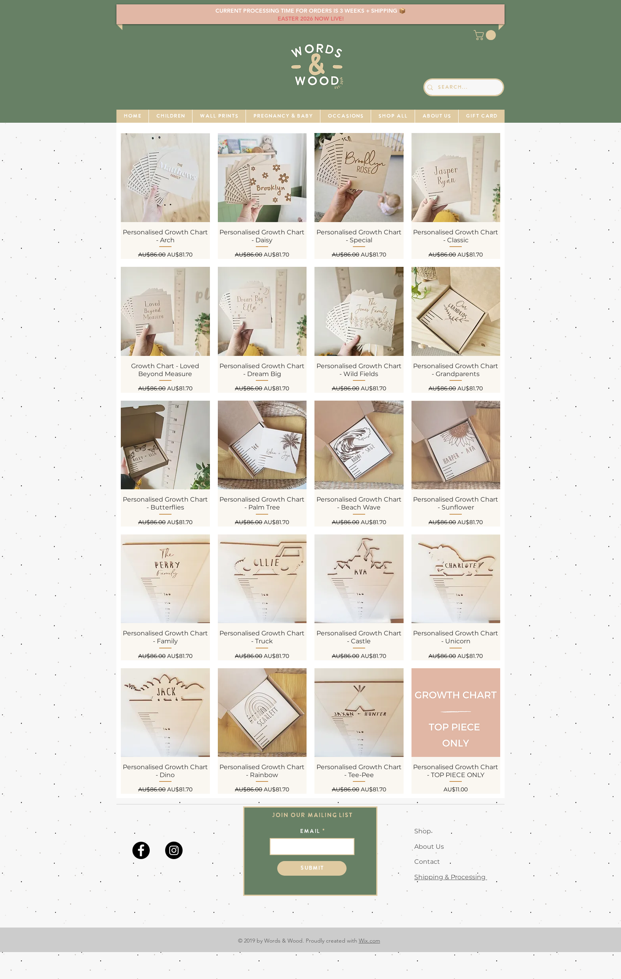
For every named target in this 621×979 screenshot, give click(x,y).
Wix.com (369, 940)
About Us (429, 846)
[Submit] (312, 868)
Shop (422, 831)
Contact (427, 861)
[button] (486, 35)
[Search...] (462, 87)
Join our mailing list (312, 815)
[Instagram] (174, 850)
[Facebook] (141, 850)
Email (310, 832)
